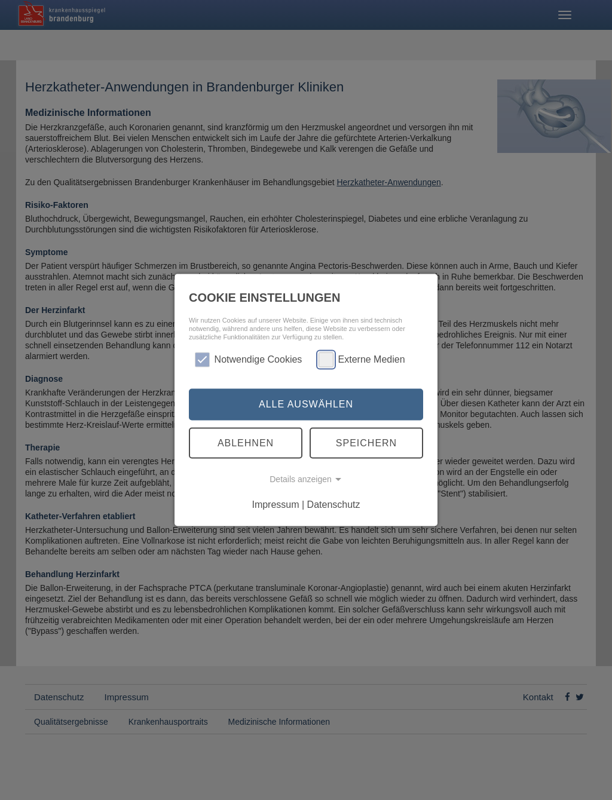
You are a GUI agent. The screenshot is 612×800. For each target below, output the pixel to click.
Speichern (366, 442)
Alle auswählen (306, 404)
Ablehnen (246, 442)
